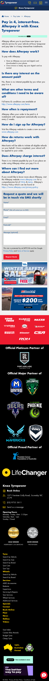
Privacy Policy (8, 251)
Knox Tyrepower (24, 8)
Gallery (6, 619)
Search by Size (8, 560)
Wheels (6, 571)
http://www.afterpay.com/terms (16, 104)
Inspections (7, 589)
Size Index (7, 630)
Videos (6, 622)
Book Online (8, 609)
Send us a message (15, 507)
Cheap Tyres (7, 638)
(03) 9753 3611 (14, 502)
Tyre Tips (6, 568)
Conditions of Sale (29, 680)
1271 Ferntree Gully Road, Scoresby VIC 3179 (25, 496)
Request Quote (11, 257)
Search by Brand (9, 563)
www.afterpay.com (10, 132)
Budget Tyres (7, 635)
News (5, 616)
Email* (6, 217)
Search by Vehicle (9, 557)
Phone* (15, 210)
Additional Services (10, 601)
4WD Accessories (9, 583)
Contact (6, 606)
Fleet (5, 613)
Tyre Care (6, 565)
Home (5, 16)
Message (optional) (10, 232)
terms (30, 182)
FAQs (23, 182)
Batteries (6, 586)
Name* (6, 202)
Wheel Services (9, 598)
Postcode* (7, 225)
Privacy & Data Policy (16, 680)
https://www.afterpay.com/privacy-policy (20, 187)
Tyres (5, 554)
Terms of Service (23, 251)
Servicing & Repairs (10, 592)
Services (6, 580)
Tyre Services (8, 595)
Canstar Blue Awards (11, 633)
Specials (6, 603)
